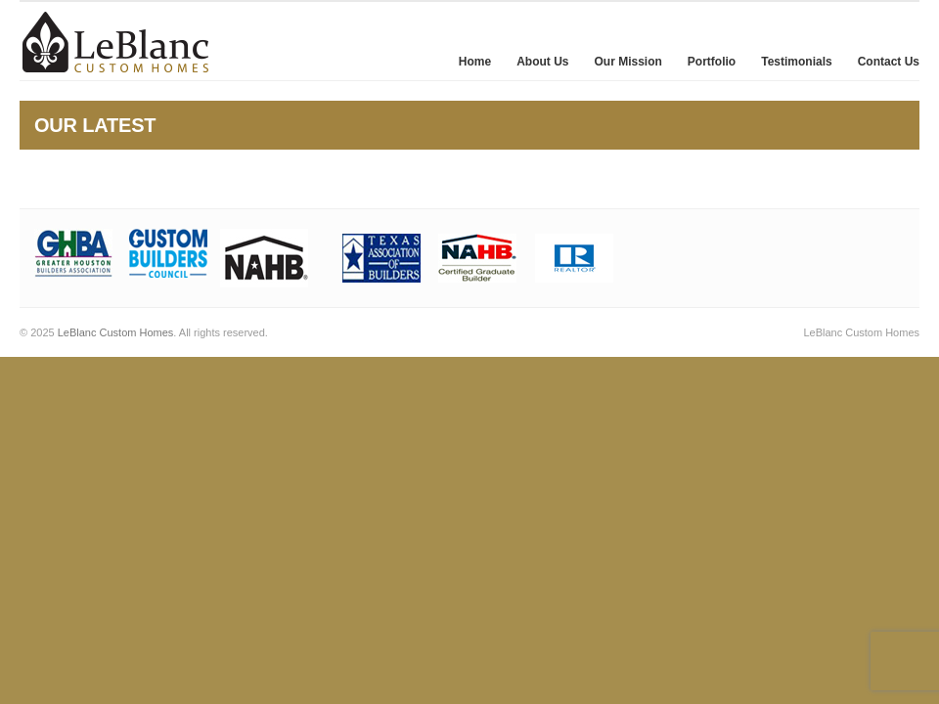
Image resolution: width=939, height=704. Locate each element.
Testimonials (796, 61)
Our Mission (628, 61)
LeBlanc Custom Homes (116, 332)
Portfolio (712, 61)
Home (475, 61)
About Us (542, 61)
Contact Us (888, 61)
